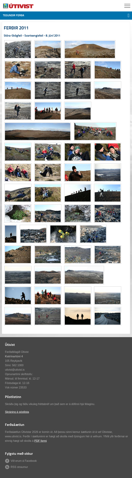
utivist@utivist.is (15, 369)
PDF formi (40, 440)
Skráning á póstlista (17, 411)
